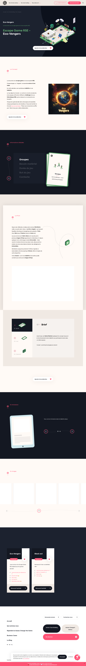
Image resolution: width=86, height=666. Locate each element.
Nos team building (25, 2)
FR (7, 644)
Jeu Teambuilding (11, 12)
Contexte (24, 176)
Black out (39, 554)
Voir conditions (26, 658)
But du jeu (24, 172)
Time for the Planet (16, 106)
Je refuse (70, 656)
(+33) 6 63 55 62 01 (34, 664)
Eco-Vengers (15, 554)
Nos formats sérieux (13, 2)
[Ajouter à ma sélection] (25, 559)
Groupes (24, 159)
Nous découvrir (35, 2)
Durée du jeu (26, 168)
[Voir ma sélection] (77, 657)
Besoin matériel (28, 163)
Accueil (4, 12)
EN (9, 644)
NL (12, 644)
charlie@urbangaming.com (50, 664)
